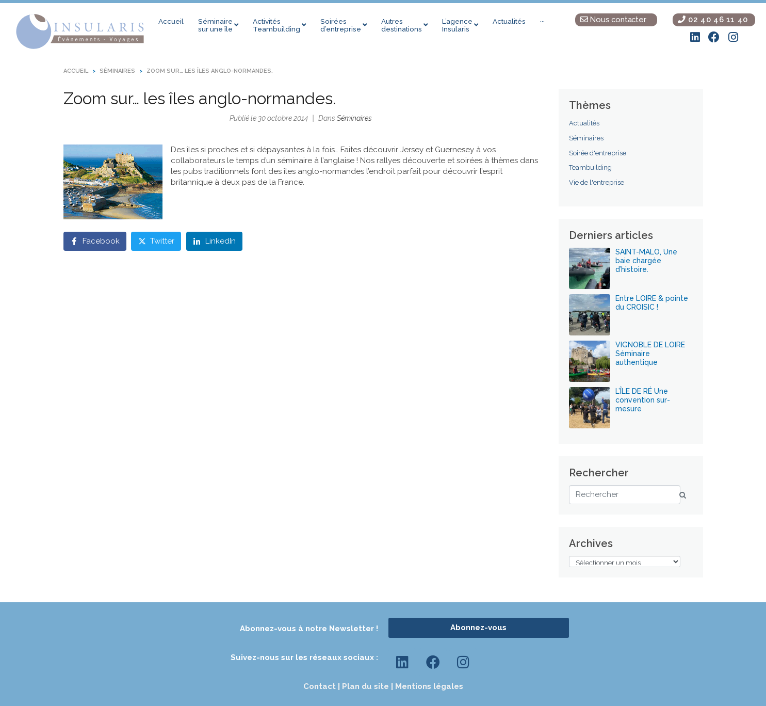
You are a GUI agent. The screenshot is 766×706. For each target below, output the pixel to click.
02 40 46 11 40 (713, 19)
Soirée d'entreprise (597, 154)
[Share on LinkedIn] (214, 242)
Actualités (584, 125)
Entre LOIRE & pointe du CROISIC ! (651, 303)
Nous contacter (613, 19)
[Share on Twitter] (156, 242)
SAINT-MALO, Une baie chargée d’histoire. (646, 262)
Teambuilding (590, 169)
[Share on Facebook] (94, 242)
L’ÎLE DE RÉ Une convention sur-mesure (642, 401)
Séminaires (354, 119)
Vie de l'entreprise (596, 183)
